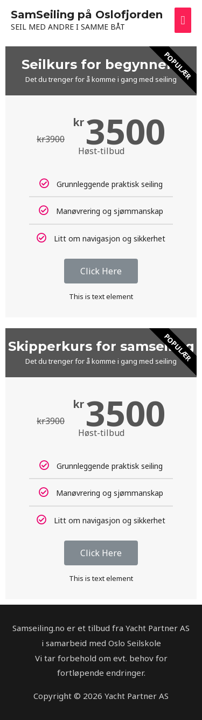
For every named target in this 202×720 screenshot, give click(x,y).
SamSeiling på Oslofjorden (87, 14)
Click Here (101, 271)
